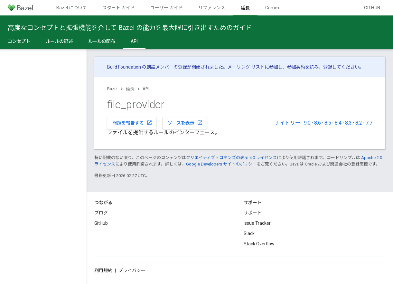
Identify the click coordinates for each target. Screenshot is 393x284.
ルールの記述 (59, 41)
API (146, 88)
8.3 (348, 123)
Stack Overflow (259, 243)
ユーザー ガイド (166, 7)
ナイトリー (287, 123)
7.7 (369, 123)
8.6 (317, 123)
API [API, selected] (134, 41)
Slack (249, 233)
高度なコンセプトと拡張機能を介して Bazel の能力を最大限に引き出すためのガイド (130, 28)
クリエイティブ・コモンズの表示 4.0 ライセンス (231, 157)
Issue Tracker (257, 223)
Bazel (112, 88)
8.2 (358, 123)
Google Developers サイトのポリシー (221, 164)
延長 (130, 88)
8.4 (338, 123)
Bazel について (71, 7)
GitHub (372, 7)
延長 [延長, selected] (245, 7)
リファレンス (211, 7)
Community (277, 7)
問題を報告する (132, 123)
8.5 (327, 123)
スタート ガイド (118, 7)
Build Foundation (124, 67)
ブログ (101, 212)
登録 (327, 67)
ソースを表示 (185, 123)
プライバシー (131, 270)
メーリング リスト (246, 67)
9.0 (307, 123)
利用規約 (103, 270)
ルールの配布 (101, 41)
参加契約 (296, 67)
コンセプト (19, 41)
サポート (253, 212)
